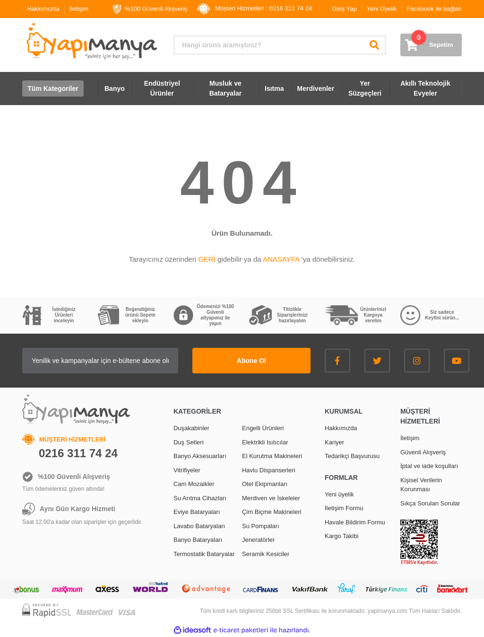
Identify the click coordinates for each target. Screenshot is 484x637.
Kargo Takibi (341, 536)
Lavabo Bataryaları (199, 526)
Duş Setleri (188, 442)
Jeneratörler (258, 539)
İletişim (78, 8)
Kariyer (334, 442)
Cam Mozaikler (194, 483)
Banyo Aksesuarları (199, 456)
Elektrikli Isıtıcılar (265, 442)
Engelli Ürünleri (263, 428)
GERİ (207, 259)
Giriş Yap (344, 8)
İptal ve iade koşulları (429, 465)
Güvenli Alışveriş (423, 452)
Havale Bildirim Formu (355, 522)
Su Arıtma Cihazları (199, 498)
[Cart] (431, 45)
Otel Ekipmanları (264, 483)
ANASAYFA (281, 259)
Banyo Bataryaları (197, 539)
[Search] (279, 45)
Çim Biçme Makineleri (272, 511)
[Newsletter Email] (100, 360)
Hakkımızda (43, 8)
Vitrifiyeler (186, 470)
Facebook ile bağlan (434, 8)
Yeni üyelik (339, 494)
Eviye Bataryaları (196, 511)
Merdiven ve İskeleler (271, 498)
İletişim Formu (344, 508)
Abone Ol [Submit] (251, 360)
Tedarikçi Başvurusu (352, 456)
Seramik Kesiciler (265, 553)
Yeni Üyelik (382, 8)
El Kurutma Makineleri (272, 456)
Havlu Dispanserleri (268, 470)
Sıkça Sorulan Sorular (430, 503)
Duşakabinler (191, 428)
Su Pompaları (260, 526)
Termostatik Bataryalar (203, 553)
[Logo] (90, 41)
